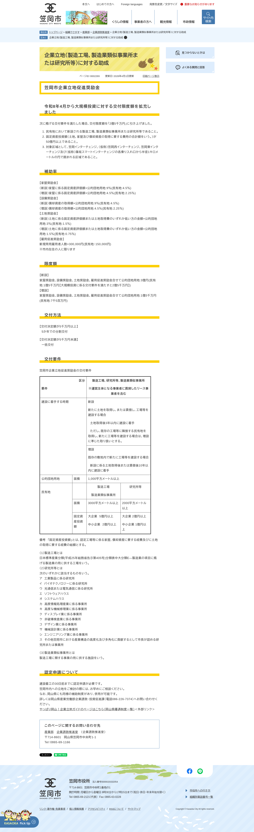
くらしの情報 (120, 21)
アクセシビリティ (96, 809)
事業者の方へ (143, 21)
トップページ (56, 32)
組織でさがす (72, 32)
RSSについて (116, 809)
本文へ (86, 4)
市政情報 (189, 21)
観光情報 (166, 21)
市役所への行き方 (200, 790)
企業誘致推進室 (101, 32)
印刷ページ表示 (151, 76)
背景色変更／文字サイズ (163, 4)
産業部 (86, 32)
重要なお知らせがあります (199, 4)
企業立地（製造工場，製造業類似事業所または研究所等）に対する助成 (86, 37)
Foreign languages (132, 4)
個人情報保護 (76, 809)
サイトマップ (134, 809)
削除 (125, 37)
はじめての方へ (105, 4)
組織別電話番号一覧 (201, 797)
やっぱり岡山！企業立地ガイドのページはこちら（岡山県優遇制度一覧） (87, 709)
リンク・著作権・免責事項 (52, 809)
